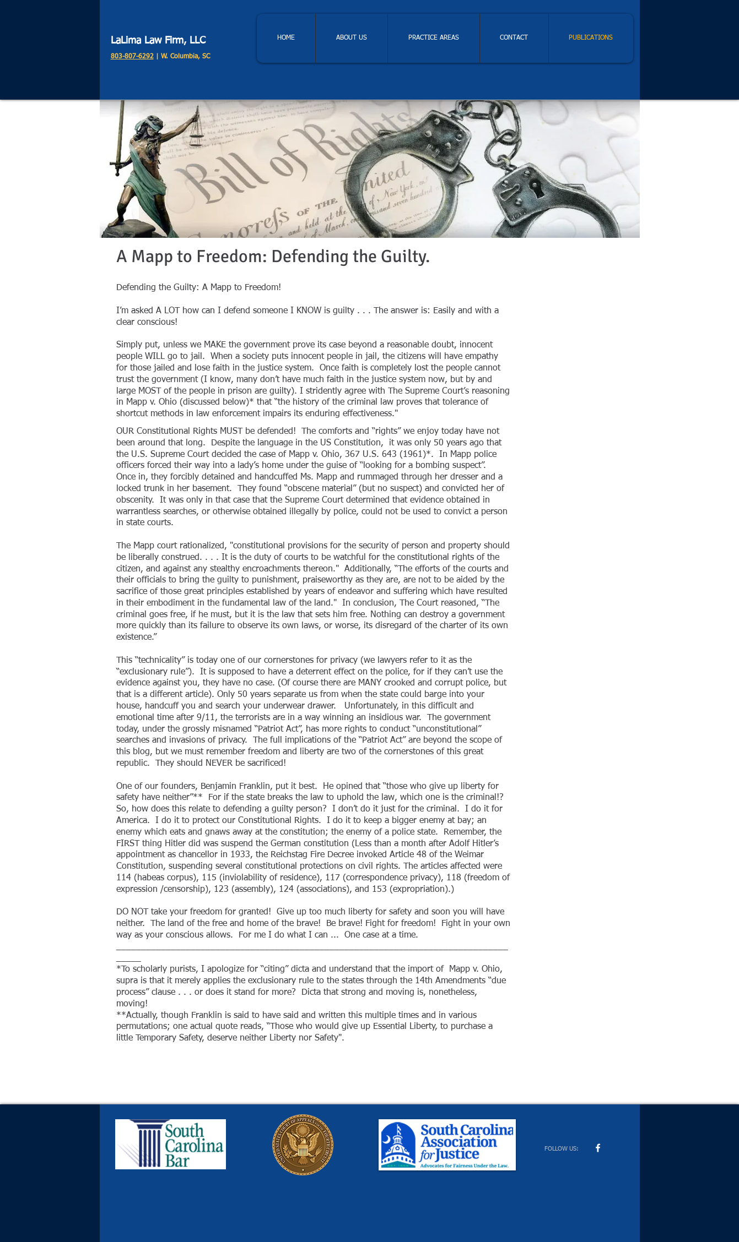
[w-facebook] (597, 1147)
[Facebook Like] (568, 1093)
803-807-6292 (132, 56)
